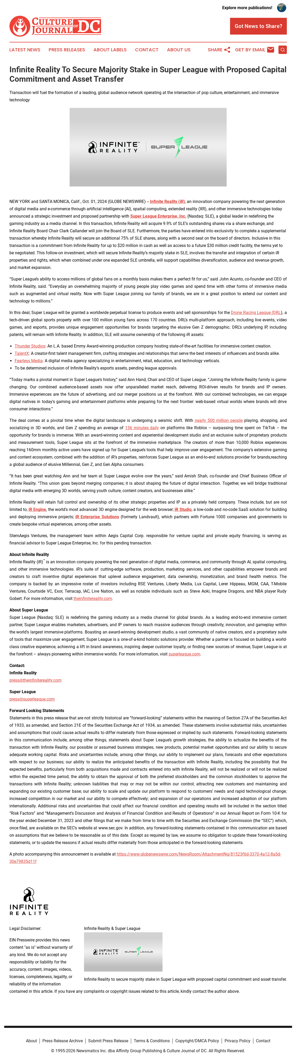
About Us (179, 50)
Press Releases (67, 50)
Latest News (24, 50)
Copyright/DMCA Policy (197, 1040)
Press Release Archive (62, 1040)
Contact (147, 50)
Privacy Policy (237, 1040)
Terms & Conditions (152, 1040)
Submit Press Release (108, 1040)
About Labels (110, 50)
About (31, 1040)
